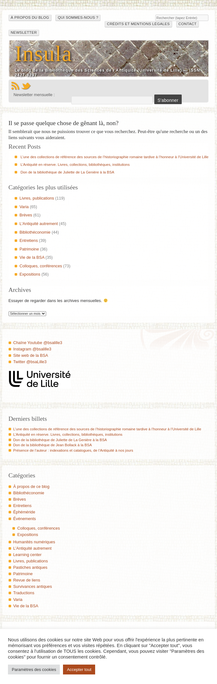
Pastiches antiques (30, 567)
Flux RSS (15, 86)
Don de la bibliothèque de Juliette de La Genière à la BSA (67, 172)
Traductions (23, 592)
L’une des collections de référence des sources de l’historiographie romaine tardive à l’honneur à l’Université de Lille (114, 157)
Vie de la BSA (31, 257)
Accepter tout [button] (79, 669)
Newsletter (24, 32)
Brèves (25, 215)
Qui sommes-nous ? (78, 17)
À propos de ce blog (31, 486)
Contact (187, 24)
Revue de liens (26, 580)
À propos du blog (30, 17)
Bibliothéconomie (34, 232)
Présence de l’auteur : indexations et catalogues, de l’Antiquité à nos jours (73, 450)
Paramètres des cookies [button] (34, 669)
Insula (43, 53)
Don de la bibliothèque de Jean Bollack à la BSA (52, 445)
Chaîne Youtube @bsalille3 (37, 342)
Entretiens (28, 240)
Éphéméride (24, 512)
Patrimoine (29, 249)
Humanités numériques (34, 541)
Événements (24, 518)
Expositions (29, 274)
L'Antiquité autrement (38, 223)
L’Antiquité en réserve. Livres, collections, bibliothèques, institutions (75, 164)
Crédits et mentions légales (138, 24)
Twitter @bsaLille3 (30, 361)
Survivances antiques (32, 586)
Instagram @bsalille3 (32, 349)
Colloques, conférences (40, 266)
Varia (24, 206)
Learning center (27, 554)
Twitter (26, 86)
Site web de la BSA (30, 355)
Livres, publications (36, 198)
